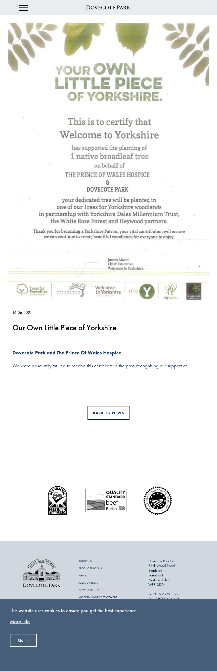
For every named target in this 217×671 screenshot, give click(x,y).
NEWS (83, 575)
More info (20, 621)
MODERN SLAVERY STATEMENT (98, 597)
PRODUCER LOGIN (90, 568)
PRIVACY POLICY (89, 590)
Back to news (108, 412)
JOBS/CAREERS (88, 582)
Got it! (23, 640)
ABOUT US (85, 561)
